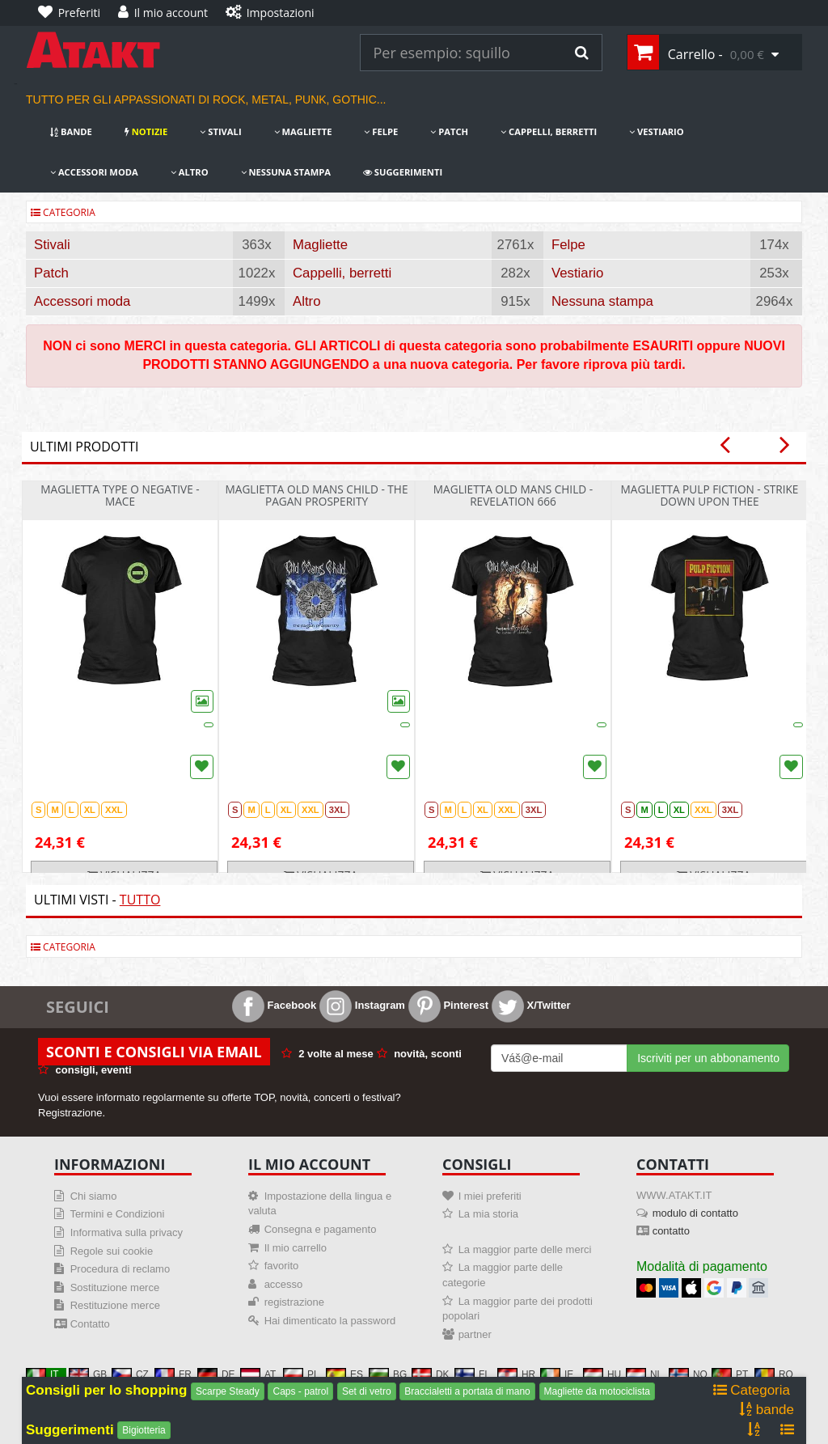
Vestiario (656, 131)
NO (688, 1374)
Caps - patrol (300, 1391)
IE (556, 1374)
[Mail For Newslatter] (559, 1058)
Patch (449, 131)
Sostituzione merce (115, 1287)
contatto (671, 1231)
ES (344, 1374)
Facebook (274, 1005)
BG (388, 1374)
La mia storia (488, 1214)
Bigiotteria (143, 1430)
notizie (146, 131)
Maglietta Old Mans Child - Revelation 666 (513, 495)
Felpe (381, 131)
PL (301, 1374)
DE (216, 1374)
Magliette (303, 131)
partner (475, 1334)
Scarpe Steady (228, 1391)
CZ (130, 1374)
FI (471, 1374)
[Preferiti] (73, 13)
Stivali (220, 131)
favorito (281, 1266)
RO (773, 1374)
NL (644, 1374)
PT (730, 1374)
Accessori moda (94, 172)
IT (42, 1374)
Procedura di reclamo (120, 1269)
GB (88, 1374)
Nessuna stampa (286, 172)
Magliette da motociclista (597, 1391)
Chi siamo (93, 1196)
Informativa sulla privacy (126, 1232)
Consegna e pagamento (320, 1229)
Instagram (362, 1005)
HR (516, 1374)
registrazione (294, 1302)
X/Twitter (531, 1005)
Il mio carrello (295, 1248)
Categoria (63, 212)
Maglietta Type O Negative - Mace (120, 495)
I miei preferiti (490, 1196)
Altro (190, 172)
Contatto (90, 1324)
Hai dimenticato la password (330, 1321)
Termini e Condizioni (117, 1214)
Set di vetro (366, 1391)
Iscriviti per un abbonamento (708, 1058)
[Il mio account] (167, 13)
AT (258, 1374)
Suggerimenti (402, 172)
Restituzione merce (115, 1305)
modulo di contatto (695, 1213)
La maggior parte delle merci (525, 1249)
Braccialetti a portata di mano (467, 1391)
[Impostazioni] (274, 13)
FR (173, 1374)
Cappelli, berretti (549, 131)
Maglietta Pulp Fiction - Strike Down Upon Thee (710, 495)
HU (602, 1374)
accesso (283, 1284)
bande (71, 131)
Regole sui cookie (112, 1251)
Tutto (140, 899)
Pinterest (448, 1005)
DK (431, 1374)
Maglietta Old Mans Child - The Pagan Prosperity (317, 495)
